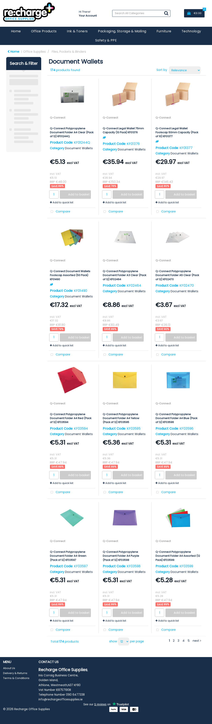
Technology (191, 31)
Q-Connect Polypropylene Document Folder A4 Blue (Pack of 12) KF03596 (176, 418)
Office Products (44, 31)
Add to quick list (61, 202)
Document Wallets (79, 148)
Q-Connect (57, 117)
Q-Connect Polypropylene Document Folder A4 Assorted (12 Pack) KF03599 (177, 555)
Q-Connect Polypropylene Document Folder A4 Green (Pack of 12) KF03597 (68, 555)
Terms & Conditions (16, 678)
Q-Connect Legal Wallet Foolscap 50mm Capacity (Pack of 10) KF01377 (176, 132)
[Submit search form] (166, 13)
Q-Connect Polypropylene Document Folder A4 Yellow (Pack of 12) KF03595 (121, 418)
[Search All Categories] (141, 13)
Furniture (164, 31)
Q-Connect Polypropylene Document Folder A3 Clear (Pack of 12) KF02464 (124, 275)
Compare (59, 212)
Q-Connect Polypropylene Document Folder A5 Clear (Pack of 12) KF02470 (177, 275)
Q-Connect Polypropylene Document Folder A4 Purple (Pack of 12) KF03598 (121, 555)
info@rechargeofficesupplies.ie (61, 699)
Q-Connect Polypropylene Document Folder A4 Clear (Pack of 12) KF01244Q (71, 132)
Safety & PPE (106, 40)
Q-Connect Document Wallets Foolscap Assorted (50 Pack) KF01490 (70, 275)
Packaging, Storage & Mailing (122, 31)
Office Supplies (34, 52)
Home (16, 31)
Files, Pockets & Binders (69, 52)
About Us (9, 668)
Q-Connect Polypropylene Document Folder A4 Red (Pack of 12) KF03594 (70, 418)
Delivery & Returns (15, 673)
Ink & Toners (77, 31)
